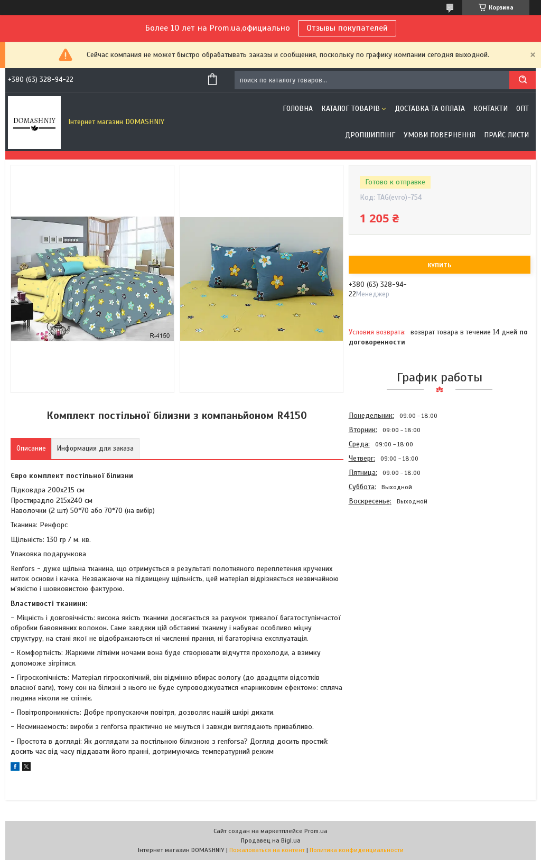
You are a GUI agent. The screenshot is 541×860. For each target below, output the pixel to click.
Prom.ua (316, 831)
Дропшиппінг (370, 134)
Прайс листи (506, 134)
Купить (439, 265)
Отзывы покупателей (347, 28)
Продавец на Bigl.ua (271, 840)
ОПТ (522, 108)
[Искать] (522, 80)
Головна (298, 108)
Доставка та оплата (430, 108)
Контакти (490, 108)
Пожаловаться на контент (267, 850)
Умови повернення (439, 134)
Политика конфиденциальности (357, 850)
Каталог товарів (350, 108)
